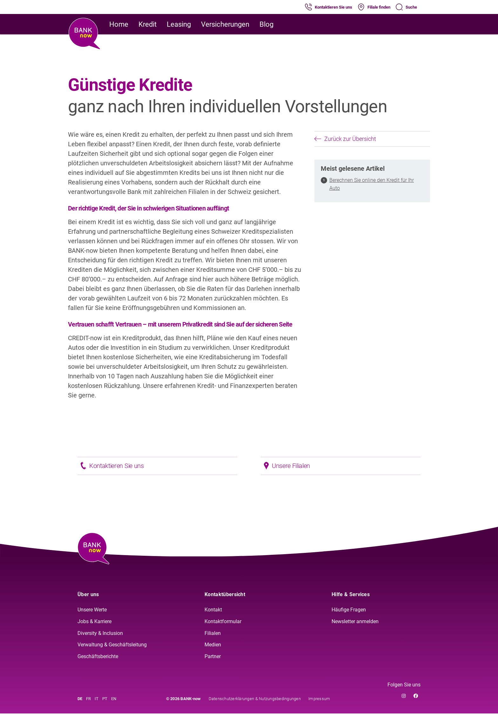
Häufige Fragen (349, 612)
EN (113, 701)
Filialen (213, 636)
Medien (213, 647)
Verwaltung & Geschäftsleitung (112, 647)
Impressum (319, 701)
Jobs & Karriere (94, 624)
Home (118, 24)
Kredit (147, 24)
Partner (213, 659)
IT (96, 701)
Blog (266, 24)
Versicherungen (225, 24)
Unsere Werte (92, 612)
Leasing (179, 24)
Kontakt (213, 612)
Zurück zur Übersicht (345, 138)
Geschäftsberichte (97, 659)
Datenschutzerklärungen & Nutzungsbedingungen (255, 701)
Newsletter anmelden (355, 624)
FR (88, 701)
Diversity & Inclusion (100, 636)
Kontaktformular (223, 624)
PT (104, 701)
